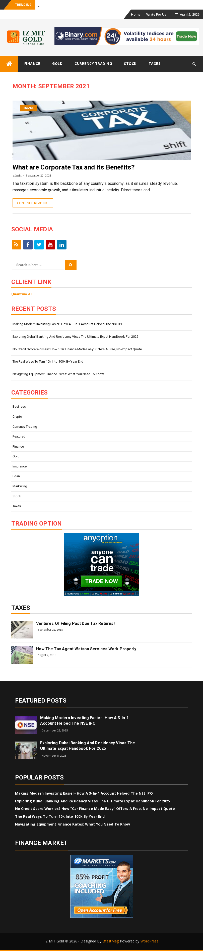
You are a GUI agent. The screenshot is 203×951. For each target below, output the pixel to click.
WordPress (150, 941)
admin (17, 175)
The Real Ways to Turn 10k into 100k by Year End (48, 361)
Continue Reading (32, 203)
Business (19, 406)
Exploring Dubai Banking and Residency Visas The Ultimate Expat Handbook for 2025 (76, 336)
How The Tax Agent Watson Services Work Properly (86, 648)
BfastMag (111, 941)
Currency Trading (93, 63)
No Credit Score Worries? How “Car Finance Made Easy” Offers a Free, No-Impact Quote (77, 349)
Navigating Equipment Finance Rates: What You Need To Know (58, 374)
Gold (57, 63)
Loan (16, 476)
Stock (130, 63)
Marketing (20, 486)
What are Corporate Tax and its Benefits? (74, 167)
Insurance (20, 466)
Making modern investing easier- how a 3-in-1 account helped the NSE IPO (68, 324)
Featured (19, 436)
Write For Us (156, 14)
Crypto (17, 416)
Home (136, 14)
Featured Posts (40, 700)
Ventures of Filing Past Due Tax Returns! (75, 623)
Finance (32, 63)
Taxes (155, 63)
